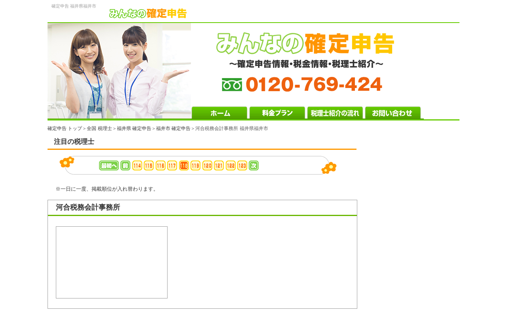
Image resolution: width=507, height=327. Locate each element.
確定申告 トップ (65, 128)
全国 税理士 (99, 128)
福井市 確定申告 (173, 128)
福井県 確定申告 (134, 128)
